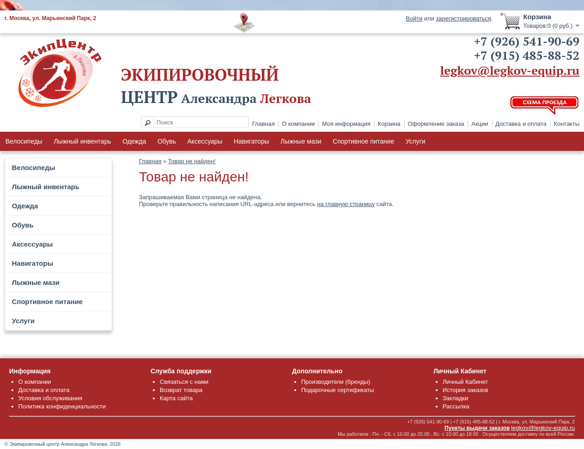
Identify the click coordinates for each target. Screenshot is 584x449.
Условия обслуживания (50, 398)
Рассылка (456, 406)
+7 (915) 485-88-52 (526, 55)
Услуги (415, 141)
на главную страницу (346, 204)
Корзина (389, 123)
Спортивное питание (363, 141)
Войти (414, 18)
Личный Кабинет (465, 381)
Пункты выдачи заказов (477, 428)
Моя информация (346, 123)
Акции (479, 123)
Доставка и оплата (521, 123)
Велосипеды (23, 141)
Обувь (166, 141)
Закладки (455, 398)
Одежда (134, 141)
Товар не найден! (191, 161)
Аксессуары (205, 141)
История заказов (465, 390)
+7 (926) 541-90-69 (526, 41)
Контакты (566, 123)
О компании (298, 123)
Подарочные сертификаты (337, 390)
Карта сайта (176, 398)
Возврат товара (181, 390)
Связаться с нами (184, 381)
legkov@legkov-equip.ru (509, 70)
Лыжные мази (301, 141)
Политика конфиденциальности (62, 406)
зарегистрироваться (463, 18)
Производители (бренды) (335, 381)
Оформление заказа (436, 123)
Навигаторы (251, 141)
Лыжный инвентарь (82, 141)
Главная (263, 123)
